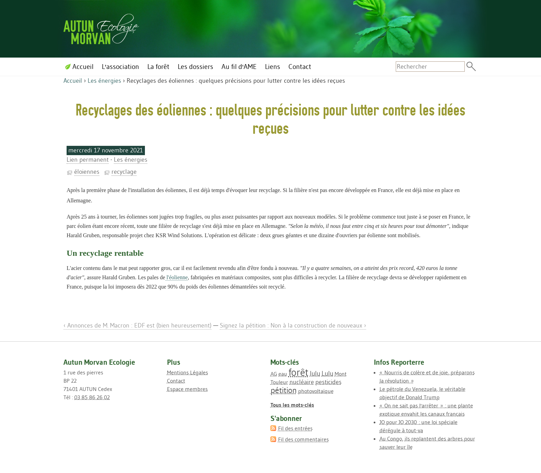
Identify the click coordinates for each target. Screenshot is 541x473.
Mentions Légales (187, 372)
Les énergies (104, 80)
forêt (298, 372)
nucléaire (301, 382)
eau (282, 373)
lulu (315, 373)
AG (273, 373)
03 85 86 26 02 (92, 397)
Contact (176, 380)
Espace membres (187, 388)
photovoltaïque (316, 391)
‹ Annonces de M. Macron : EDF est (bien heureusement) (137, 325)
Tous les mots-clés (292, 404)
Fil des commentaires (303, 439)
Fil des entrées (295, 428)
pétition (283, 390)
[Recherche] (430, 66)
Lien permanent (88, 159)
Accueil (72, 80)
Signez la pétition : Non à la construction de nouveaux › (293, 325)
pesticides (328, 382)
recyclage (124, 171)
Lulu (327, 373)
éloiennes (86, 171)
